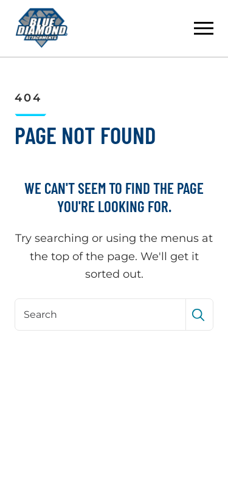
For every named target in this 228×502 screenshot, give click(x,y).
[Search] (101, 314)
